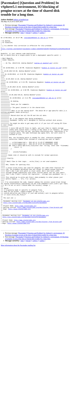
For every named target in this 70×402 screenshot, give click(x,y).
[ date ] (22, 33)
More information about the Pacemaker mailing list (18, 284)
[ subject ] (35, 33)
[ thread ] (28, 33)
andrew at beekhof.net (20, 20)
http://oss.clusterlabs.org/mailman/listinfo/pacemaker (25, 236)
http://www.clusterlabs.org (25, 240)
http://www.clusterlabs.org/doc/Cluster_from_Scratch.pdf (40, 242)
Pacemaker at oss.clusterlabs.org (36, 234)
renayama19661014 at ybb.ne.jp (36, 38)
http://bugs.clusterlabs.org (19, 243)
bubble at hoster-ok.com (51, 74)
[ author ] (42, 33)
